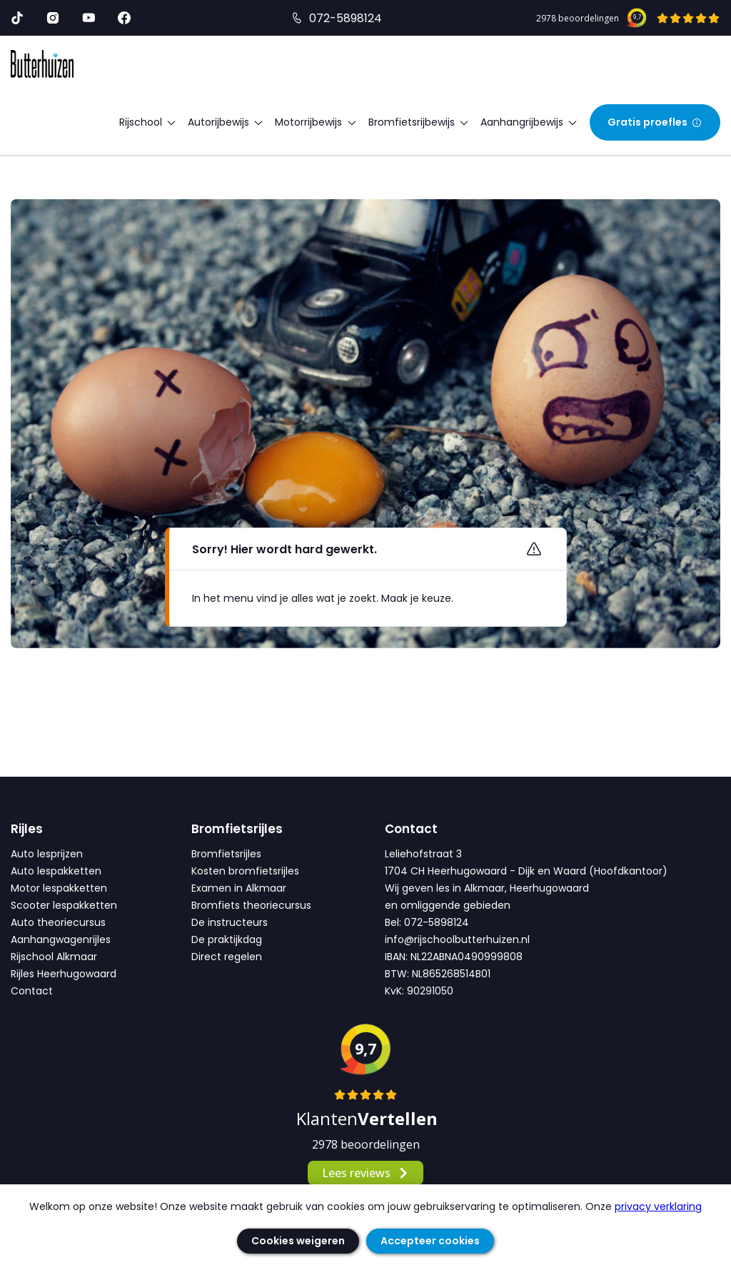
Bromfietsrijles (226, 854)
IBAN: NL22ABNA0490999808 (454, 956)
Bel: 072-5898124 (427, 922)
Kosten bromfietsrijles (245, 871)
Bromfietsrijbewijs (419, 122)
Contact (32, 991)
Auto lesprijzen (47, 854)
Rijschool (148, 122)
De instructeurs (229, 922)
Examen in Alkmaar (238, 888)
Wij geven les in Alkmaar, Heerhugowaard (487, 888)
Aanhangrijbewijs (529, 122)
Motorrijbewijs (316, 122)
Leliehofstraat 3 (423, 854)
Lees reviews (366, 1173)
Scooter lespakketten (64, 905)
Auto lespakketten (56, 871)
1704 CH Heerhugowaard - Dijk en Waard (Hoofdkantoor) (526, 871)
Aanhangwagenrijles (61, 939)
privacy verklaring (658, 1206)
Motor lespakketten (59, 888)
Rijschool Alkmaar (54, 956)
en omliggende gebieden (447, 905)
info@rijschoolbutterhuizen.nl (457, 939)
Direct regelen (226, 956)
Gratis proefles (655, 122)
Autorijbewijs (226, 122)
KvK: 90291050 (419, 991)
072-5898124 (345, 18)
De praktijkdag (226, 939)
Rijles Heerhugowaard (63, 974)
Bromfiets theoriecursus (251, 905)
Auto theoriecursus (58, 922)
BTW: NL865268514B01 (437, 974)
